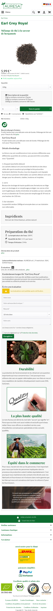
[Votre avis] (26, 321)
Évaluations (5, 267)
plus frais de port (14, 75)
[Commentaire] (26, 314)
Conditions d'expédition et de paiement (17, 604)
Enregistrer (8, 336)
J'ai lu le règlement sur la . (21, 333)
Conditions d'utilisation (31, 607)
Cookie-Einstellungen (27, 600)
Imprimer (44, 607)
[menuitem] (5, 12)
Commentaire (15, 114)
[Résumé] (26, 309)
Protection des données (29, 333)
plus (17, 134)
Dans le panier (40, 108)
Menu (5, 11)
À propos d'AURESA (11, 600)
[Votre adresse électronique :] (26, 303)
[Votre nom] (26, 297)
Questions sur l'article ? (32, 114)
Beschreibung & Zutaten (10, 130)
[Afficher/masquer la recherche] (33, 12)
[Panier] (49, 12)
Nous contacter (41, 600)
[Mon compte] (44, 12)
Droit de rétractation (39, 604)
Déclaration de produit (10, 251)
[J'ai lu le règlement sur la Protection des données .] (3, 332)
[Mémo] (38, 12)
